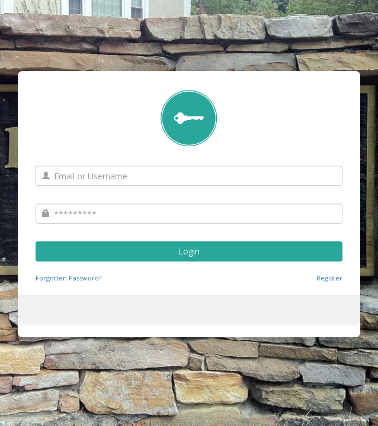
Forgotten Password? (68, 277)
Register (329, 277)
